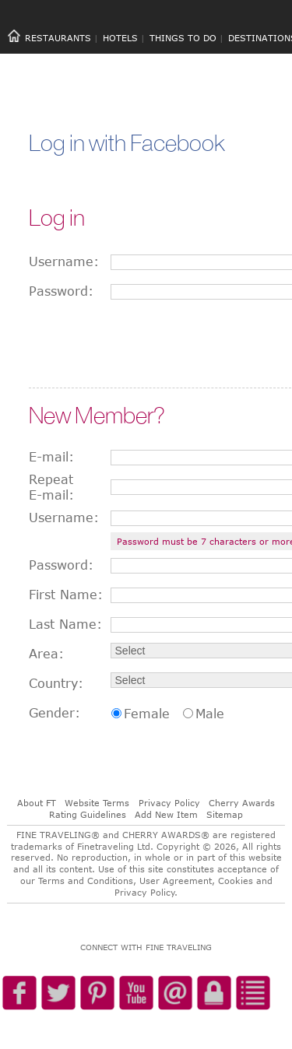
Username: (64, 261)
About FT (36, 803)
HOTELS (120, 38)
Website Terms (97, 803)
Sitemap (224, 814)
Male (209, 714)
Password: (61, 291)
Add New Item (166, 814)
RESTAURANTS (58, 38)
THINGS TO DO (183, 38)
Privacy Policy (169, 803)
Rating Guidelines (87, 814)
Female (147, 714)
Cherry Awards (242, 803)
